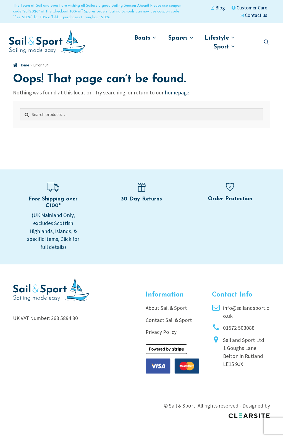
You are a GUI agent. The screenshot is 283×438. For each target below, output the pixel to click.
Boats (145, 38)
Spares (180, 38)
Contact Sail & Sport (169, 320)
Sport (224, 46)
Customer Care (249, 8)
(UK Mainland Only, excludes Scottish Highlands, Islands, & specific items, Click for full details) (53, 231)
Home (24, 65)
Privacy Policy (161, 332)
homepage (177, 92)
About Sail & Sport (166, 308)
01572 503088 (239, 327)
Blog (218, 8)
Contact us (253, 15)
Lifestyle (220, 38)
